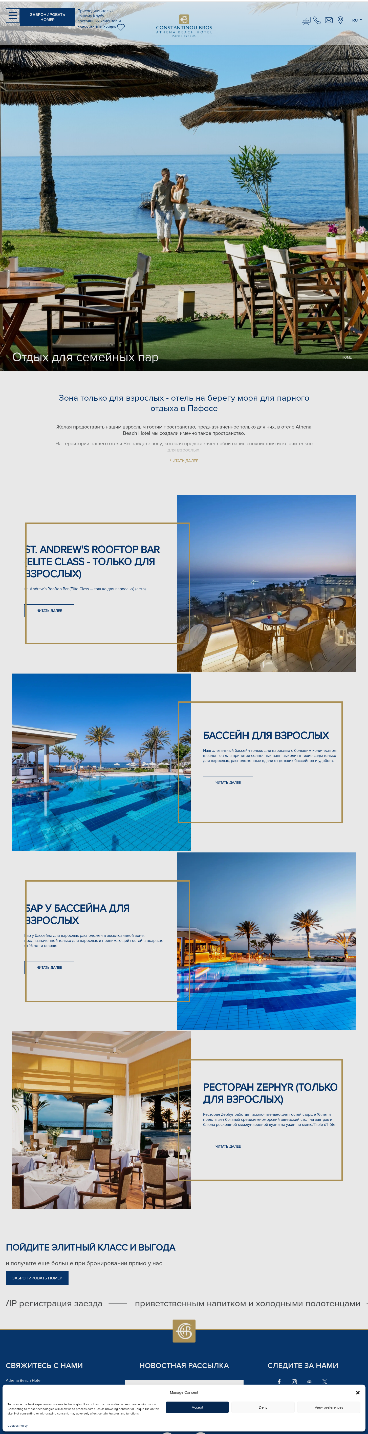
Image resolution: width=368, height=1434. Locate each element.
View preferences (329, 1407)
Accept (197, 1407)
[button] (357, 1392)
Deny (263, 1407)
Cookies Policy (18, 1426)
